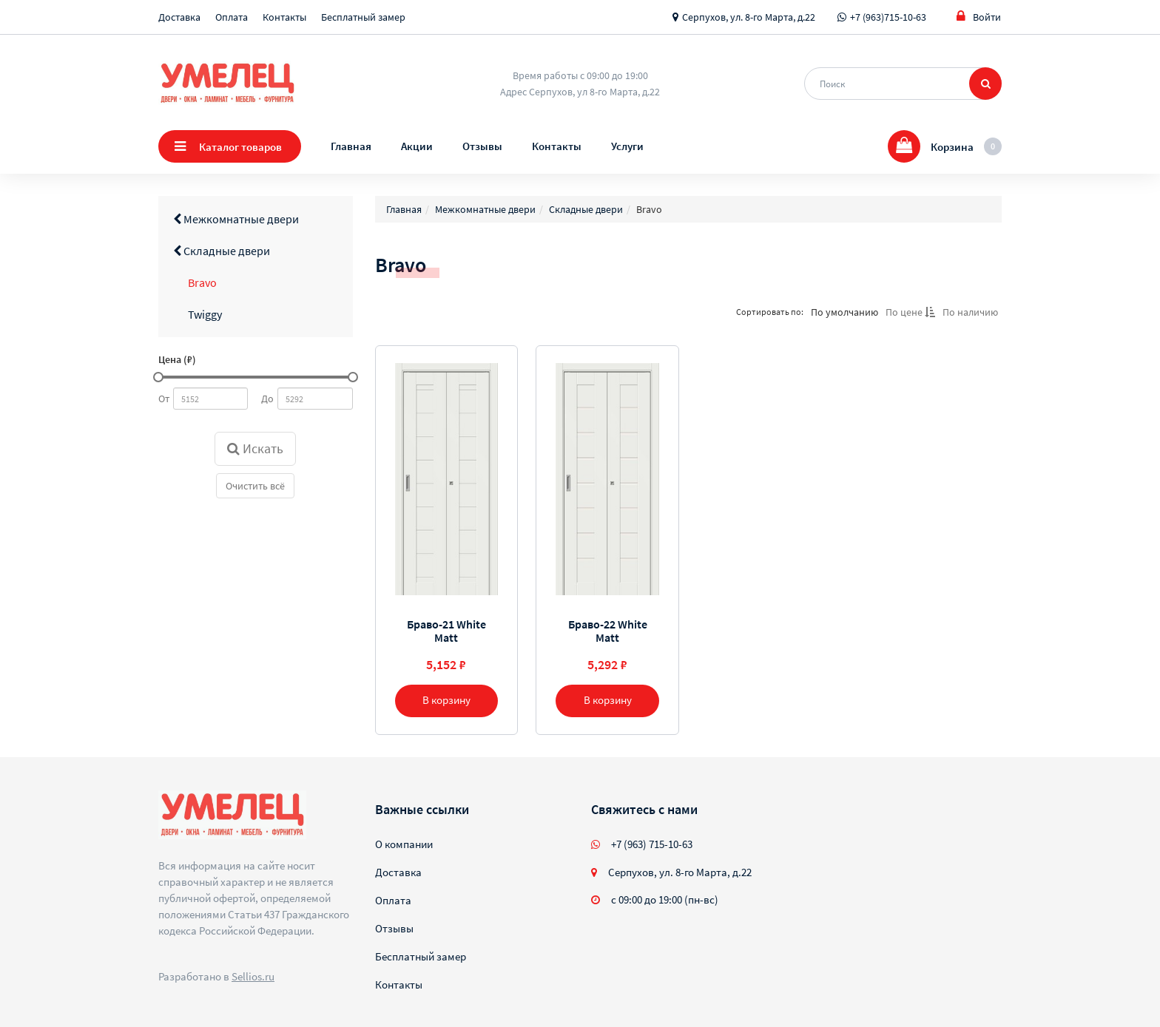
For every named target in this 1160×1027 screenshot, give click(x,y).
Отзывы (482, 146)
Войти (979, 17)
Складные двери (221, 250)
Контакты (284, 17)
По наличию (970, 312)
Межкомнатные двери (236, 218)
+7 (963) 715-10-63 (651, 844)
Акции (417, 146)
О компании (404, 844)
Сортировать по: (769, 311)
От (163, 398)
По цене (910, 312)
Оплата (231, 17)
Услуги (627, 146)
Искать (255, 448)
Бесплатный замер (363, 17)
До (267, 398)
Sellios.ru (253, 976)
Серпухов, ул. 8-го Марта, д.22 (748, 17)
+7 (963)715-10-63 (888, 17)
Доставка (179, 17)
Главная (351, 146)
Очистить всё (255, 485)
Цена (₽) (177, 359)
